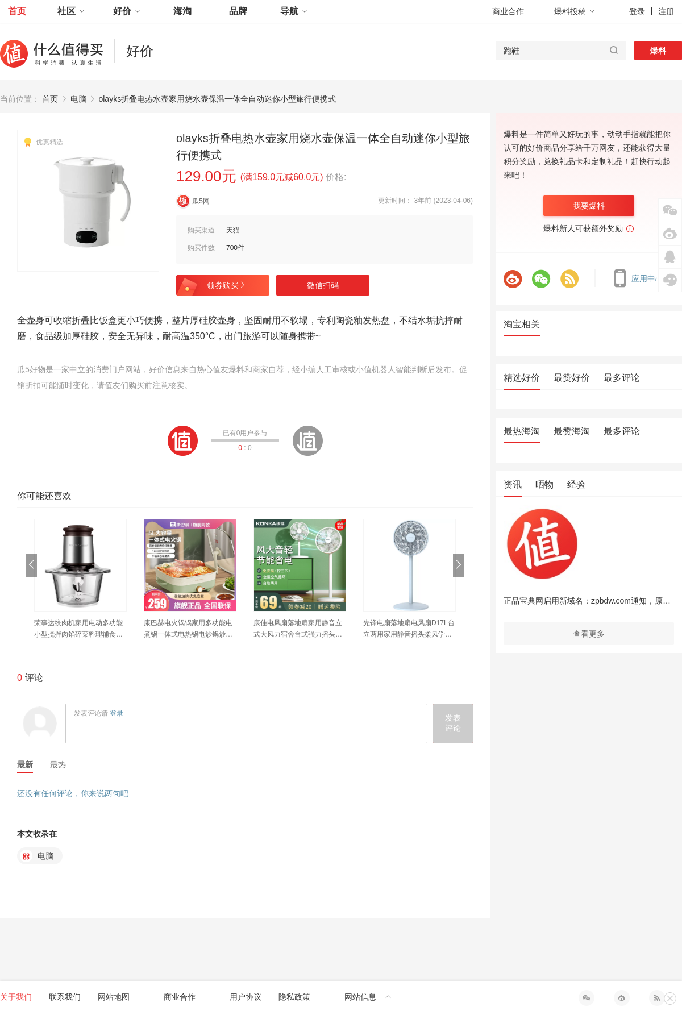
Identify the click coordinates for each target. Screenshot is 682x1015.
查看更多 (589, 633)
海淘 (182, 11)
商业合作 (508, 11)
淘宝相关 (522, 324)
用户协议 (245, 996)
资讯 (513, 484)
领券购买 (227, 285)
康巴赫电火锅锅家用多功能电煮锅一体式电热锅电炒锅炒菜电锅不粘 (188, 629)
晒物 (544, 484)
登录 (637, 11)
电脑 (78, 98)
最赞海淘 (572, 431)
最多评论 (622, 377)
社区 (71, 11)
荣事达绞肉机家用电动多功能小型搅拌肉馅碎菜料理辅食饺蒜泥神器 (78, 629)
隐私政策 (294, 996)
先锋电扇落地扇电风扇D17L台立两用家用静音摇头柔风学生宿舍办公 (409, 629)
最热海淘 (522, 431)
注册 (666, 11)
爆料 (658, 50)
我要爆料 (589, 205)
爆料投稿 (574, 11)
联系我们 (65, 996)
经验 (576, 484)
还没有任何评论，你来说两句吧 (72, 793)
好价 (126, 11)
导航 (293, 11)
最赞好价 (572, 377)
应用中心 (640, 278)
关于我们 (16, 996)
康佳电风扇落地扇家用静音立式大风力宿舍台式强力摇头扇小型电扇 (297, 629)
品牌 (238, 11)
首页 (17, 11)
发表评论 (453, 723)
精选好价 (522, 377)
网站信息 (368, 996)
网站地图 (114, 996)
